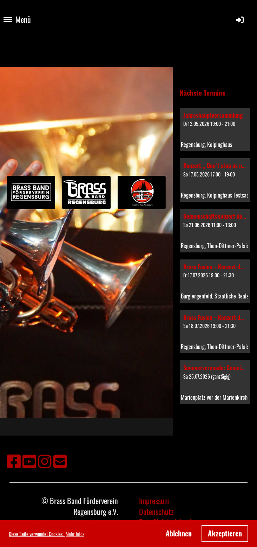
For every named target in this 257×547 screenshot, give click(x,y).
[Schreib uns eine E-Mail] (60, 460)
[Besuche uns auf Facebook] (14, 460)
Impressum (154, 500)
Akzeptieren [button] (225, 533)
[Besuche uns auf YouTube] (29, 460)
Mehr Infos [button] (75, 534)
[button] (215, 130)
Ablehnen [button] (179, 533)
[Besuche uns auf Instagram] (45, 460)
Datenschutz (156, 511)
